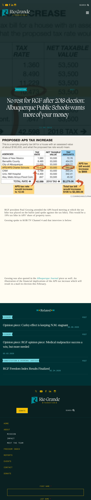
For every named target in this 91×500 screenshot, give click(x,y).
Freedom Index (12, 449)
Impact (11, 438)
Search (84, 5)
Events (7, 461)
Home (6, 423)
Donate (22, 410)
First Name (45, 486)
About (7, 429)
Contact (8, 467)
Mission (11, 434)
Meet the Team (15, 442)
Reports (8, 455)
